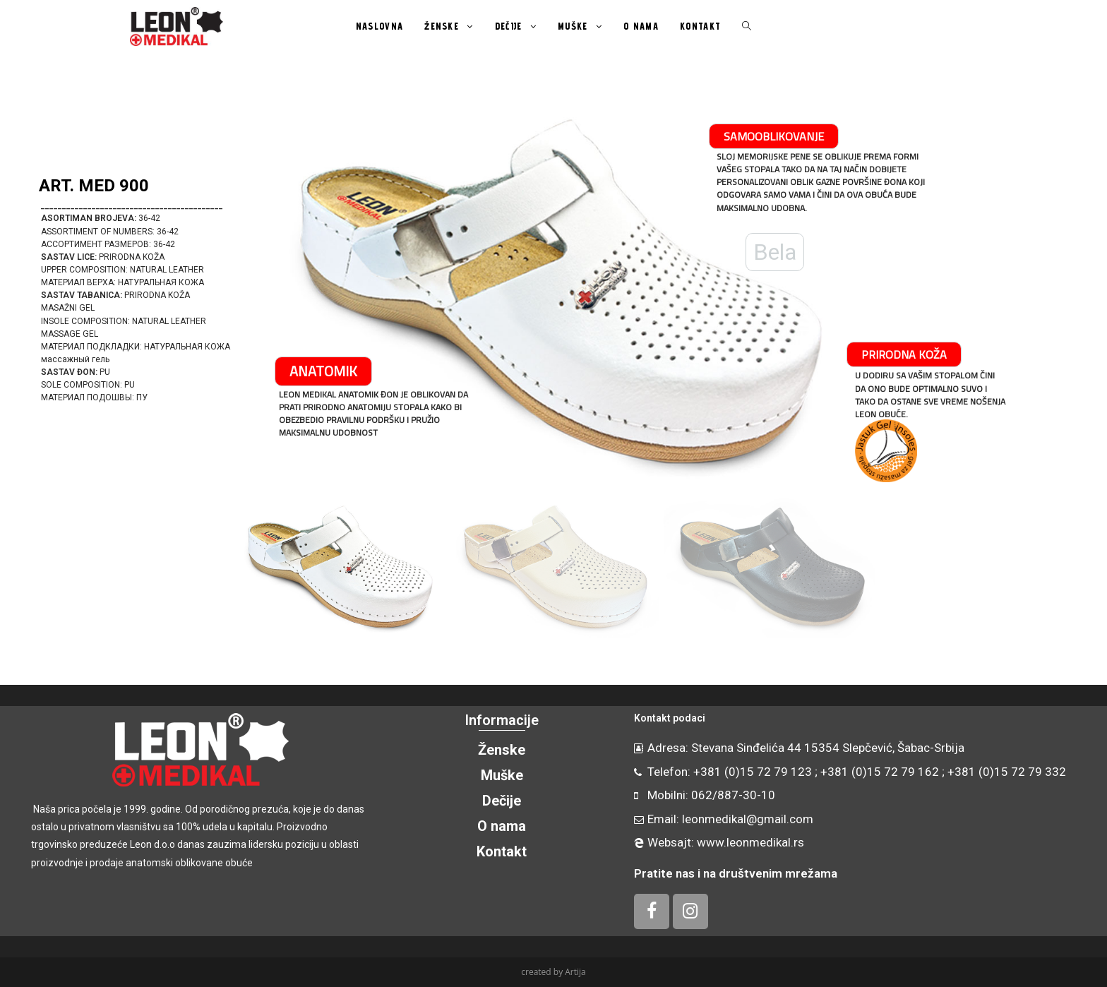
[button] (29, 293)
